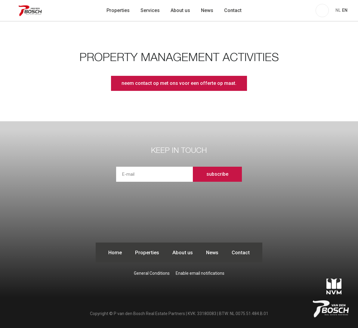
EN (344, 10)
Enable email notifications (200, 273)
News (207, 10)
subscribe (217, 174)
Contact (233, 10)
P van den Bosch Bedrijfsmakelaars (31, 10)
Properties (118, 10)
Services (150, 10)
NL (338, 10)
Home (115, 252)
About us (180, 10)
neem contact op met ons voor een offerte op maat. (179, 83)
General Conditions (152, 273)
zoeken (254, 10)
